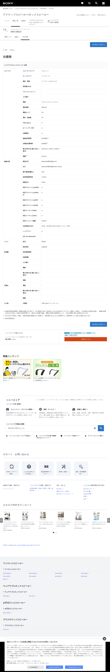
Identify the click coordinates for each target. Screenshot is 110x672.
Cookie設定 (33, 667)
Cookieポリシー (27, 661)
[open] (96, 3)
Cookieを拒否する (55, 667)
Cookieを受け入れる (74, 667)
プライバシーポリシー (32, 663)
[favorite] (82, 3)
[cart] (89, 3)
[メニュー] (103, 3)
